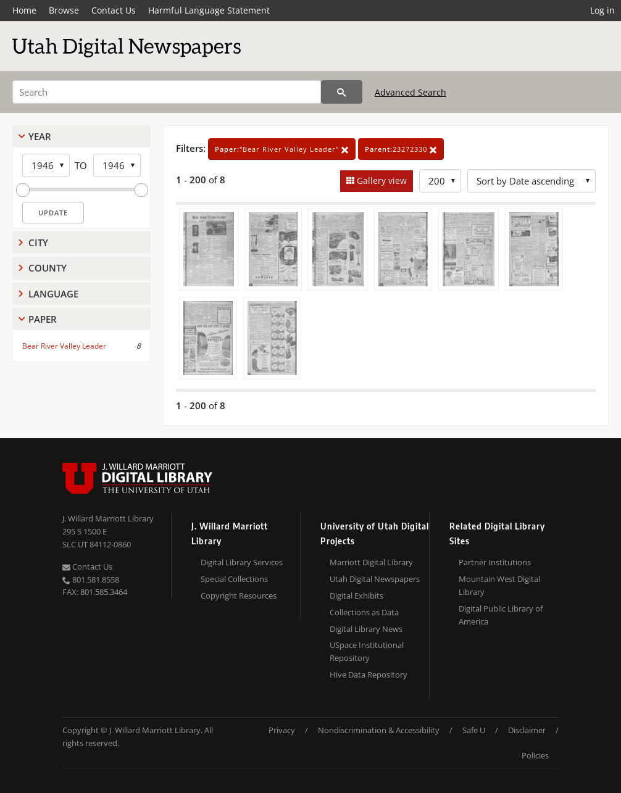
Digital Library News (366, 628)
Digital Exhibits (356, 595)
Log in (602, 10)
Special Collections (234, 578)
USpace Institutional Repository (367, 651)
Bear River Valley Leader (64, 346)
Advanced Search (410, 92)
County (47, 268)
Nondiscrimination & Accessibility (379, 730)
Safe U (473, 730)
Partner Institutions (495, 562)
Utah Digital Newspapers (375, 578)
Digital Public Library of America (501, 615)
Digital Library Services (242, 562)
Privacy (282, 730)
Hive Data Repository (368, 674)
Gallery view (380, 180)
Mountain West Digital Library (499, 585)
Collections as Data (364, 612)
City (38, 242)
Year (39, 136)
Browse (64, 10)
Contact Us (113, 10)
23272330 (401, 149)
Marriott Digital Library (371, 562)
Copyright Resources (239, 595)
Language (53, 294)
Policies (535, 755)
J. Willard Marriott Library (108, 518)
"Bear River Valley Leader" (282, 149)
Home (24, 10)
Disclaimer (527, 730)
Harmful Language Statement (209, 10)
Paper (42, 319)
